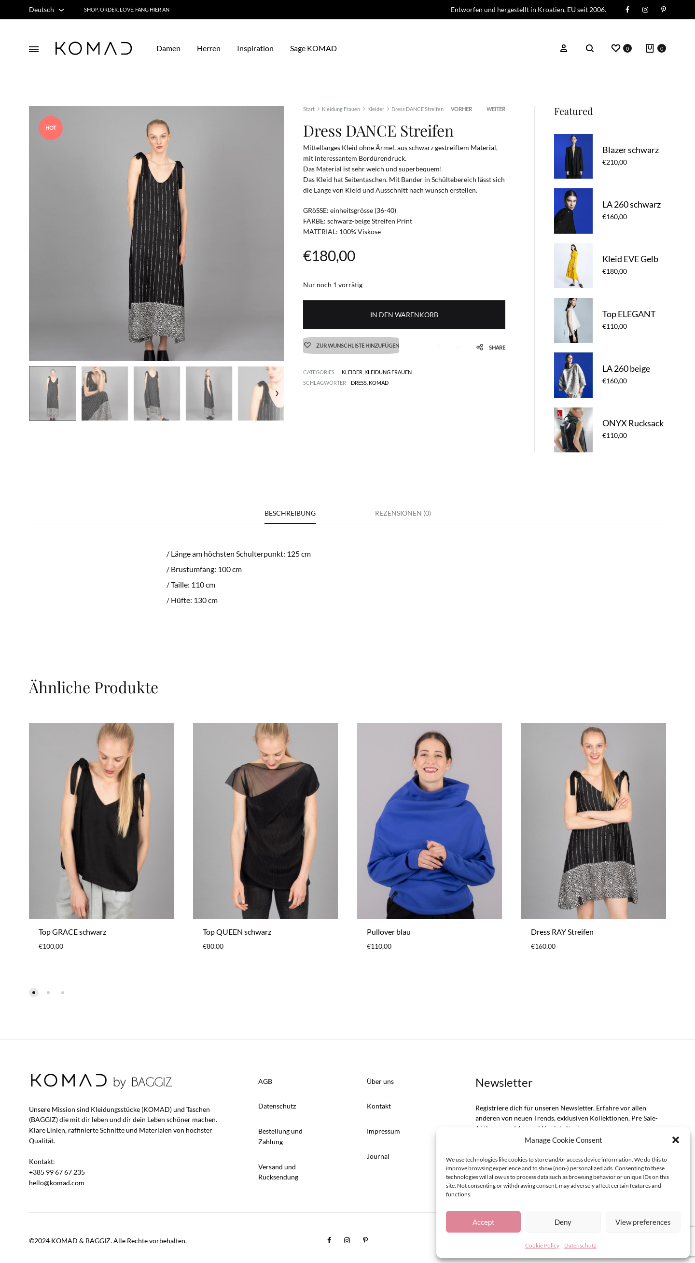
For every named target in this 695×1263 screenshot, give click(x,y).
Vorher (461, 109)
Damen (168, 48)
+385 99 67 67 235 (57, 1172)
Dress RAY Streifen (562, 931)
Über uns (380, 1081)
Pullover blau (389, 931)
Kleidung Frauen (341, 109)
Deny (563, 1222)
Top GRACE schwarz (72, 931)
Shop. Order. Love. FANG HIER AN (126, 9)
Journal (378, 1156)
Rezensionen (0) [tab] (403, 513)
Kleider (375, 109)
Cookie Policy (542, 1245)
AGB (265, 1081)
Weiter (495, 109)
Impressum (383, 1131)
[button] (676, 1140)
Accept (484, 1222)
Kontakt (379, 1106)
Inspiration (255, 48)
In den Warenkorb (404, 314)
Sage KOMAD (313, 48)
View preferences (643, 1222)
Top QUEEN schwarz (237, 931)
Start (309, 109)
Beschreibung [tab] (290, 513)
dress (359, 383)
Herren (209, 48)
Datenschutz (580, 1245)
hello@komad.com (56, 1183)
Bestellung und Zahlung (280, 1136)
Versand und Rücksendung (278, 1172)
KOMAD (379, 383)
